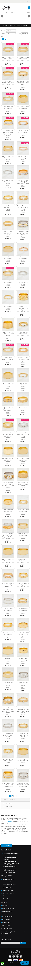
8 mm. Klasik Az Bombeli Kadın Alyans (23, 759)
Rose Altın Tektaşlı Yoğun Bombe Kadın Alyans (23, 359)
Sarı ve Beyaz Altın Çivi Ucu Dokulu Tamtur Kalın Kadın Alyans (8, 784)
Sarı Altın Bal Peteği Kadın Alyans (8, 510)
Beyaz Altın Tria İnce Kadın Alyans (8, 181)
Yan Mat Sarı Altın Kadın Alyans (8, 232)
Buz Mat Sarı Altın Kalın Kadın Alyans (23, 483)
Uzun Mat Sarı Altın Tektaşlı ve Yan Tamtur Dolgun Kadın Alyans (23, 709)
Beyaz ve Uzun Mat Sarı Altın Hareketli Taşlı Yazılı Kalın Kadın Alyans (8, 485)
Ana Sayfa (4, 25)
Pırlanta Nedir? (6, 914)
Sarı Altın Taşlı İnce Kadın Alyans (23, 384)
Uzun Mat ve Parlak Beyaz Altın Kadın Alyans (8, 735)
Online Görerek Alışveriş (8, 879)
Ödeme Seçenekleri (7, 911)
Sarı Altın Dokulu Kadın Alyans (8, 633)
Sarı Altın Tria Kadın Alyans (23, 584)
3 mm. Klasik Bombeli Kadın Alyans (8, 58)
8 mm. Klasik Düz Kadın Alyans (23, 560)
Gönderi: (3, 33)
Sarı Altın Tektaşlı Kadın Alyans (8, 759)
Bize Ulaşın (5, 905)
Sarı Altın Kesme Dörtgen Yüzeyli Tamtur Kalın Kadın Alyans (23, 307)
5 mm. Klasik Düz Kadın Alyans (23, 534)
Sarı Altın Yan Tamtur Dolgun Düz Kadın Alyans (23, 634)
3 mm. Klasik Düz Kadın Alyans (8, 107)
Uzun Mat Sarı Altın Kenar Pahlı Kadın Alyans (8, 207)
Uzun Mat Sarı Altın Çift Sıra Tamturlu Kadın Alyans (8, 409)
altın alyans (9, 821)
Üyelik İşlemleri (24, 1)
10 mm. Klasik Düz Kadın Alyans (8, 659)
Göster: (19, 33)
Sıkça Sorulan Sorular (7, 916)
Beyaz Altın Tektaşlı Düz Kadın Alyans (23, 281)
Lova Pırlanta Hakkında (8, 908)
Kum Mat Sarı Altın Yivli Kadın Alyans (23, 408)
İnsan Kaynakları (6, 922)
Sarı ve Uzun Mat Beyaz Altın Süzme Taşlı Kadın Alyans (8, 132)
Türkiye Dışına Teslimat (8, 893)
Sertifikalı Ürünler (7, 887)
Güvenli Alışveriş (6, 896)
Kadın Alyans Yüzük (22, 25)
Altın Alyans (12, 25)
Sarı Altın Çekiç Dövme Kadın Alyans (23, 510)
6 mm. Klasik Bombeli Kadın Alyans (8, 257)
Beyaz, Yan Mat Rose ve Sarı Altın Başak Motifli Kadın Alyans (8, 584)
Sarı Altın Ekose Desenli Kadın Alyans (23, 659)
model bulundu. (6, 37)
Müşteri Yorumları (6, 925)
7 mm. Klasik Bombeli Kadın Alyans (8, 384)
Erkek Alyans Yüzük (7, 806)
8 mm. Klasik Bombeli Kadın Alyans (8, 560)
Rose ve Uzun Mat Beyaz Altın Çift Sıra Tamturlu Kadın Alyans (23, 181)
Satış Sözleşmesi (6, 919)
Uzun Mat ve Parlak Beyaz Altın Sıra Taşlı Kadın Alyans (23, 784)
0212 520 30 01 (7, 855)
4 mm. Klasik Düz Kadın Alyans (8, 281)
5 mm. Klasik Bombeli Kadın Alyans (8, 157)
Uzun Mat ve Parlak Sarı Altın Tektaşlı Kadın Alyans (8, 434)
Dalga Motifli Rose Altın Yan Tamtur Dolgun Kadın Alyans (8, 535)
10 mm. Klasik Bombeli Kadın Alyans (23, 107)
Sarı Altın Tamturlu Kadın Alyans (23, 333)
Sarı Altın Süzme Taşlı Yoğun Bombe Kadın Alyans (23, 82)
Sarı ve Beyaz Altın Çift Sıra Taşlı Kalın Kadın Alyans (23, 233)
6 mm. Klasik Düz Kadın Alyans (8, 683)
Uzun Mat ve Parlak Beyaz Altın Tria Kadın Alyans (23, 434)
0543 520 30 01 (7, 859)
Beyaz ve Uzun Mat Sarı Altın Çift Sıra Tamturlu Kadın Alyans (8, 709)
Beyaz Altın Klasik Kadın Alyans (8, 609)
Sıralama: (3, 30)
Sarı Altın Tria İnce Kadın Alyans (8, 305)
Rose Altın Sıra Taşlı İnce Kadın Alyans (23, 131)
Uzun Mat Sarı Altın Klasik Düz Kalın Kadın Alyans (8, 333)
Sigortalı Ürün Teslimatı (8, 890)
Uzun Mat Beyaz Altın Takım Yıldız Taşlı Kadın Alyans (23, 684)
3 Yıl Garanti (5, 898)
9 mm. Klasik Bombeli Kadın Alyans (23, 459)
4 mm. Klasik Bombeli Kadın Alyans (23, 58)
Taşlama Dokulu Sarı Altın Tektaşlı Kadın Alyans (23, 207)
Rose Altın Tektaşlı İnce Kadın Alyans (23, 257)
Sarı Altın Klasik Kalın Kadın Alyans (8, 459)
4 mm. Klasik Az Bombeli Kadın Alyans (8, 82)
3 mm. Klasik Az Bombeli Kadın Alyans (8, 358)
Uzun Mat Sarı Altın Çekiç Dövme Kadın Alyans (23, 735)
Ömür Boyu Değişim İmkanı (9, 882)
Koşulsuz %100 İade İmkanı (9, 884)
